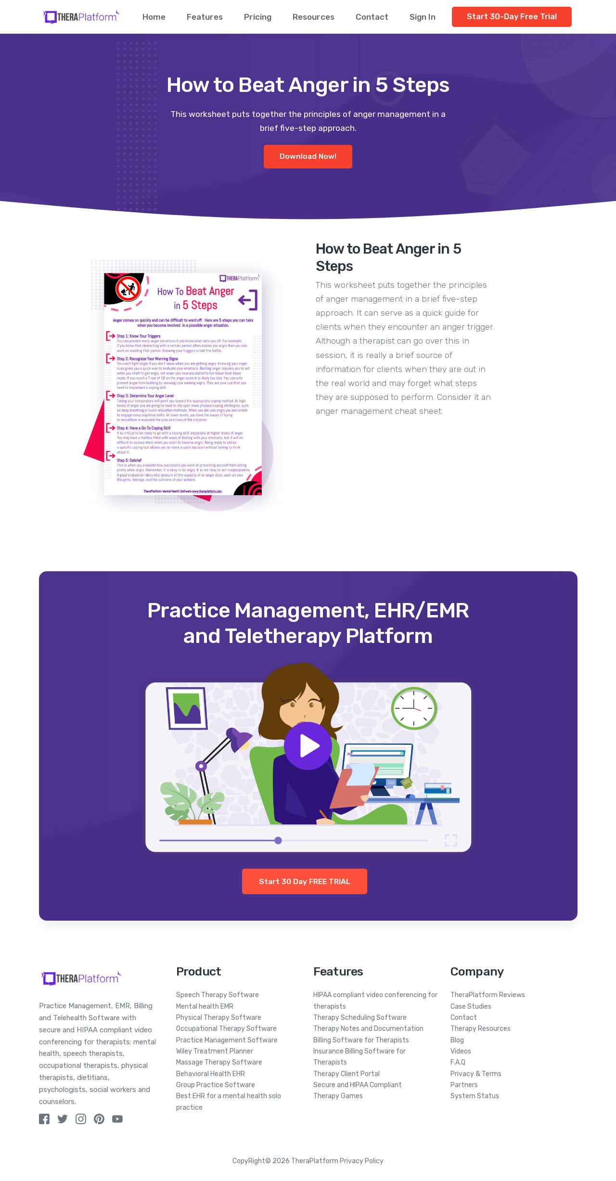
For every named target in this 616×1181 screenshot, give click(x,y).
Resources (313, 17)
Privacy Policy (362, 1161)
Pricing (257, 17)
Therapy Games (338, 1096)
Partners (464, 1085)
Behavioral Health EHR (210, 1074)
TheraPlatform (314, 1161)
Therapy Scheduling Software (360, 1018)
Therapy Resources (480, 1029)
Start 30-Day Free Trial (512, 16)
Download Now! (308, 156)
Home (154, 17)
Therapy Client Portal (346, 1074)
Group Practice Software (215, 1085)
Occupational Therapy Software (226, 1029)
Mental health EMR (204, 1006)
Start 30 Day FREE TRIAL (304, 881)
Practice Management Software (227, 1040)
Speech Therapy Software (217, 995)
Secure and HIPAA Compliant (357, 1085)
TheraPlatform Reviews (487, 995)
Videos (460, 1051)
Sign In (423, 17)
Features (205, 17)
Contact (372, 17)
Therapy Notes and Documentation (368, 1029)
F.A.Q (457, 1062)
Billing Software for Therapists (361, 1040)
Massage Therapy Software (219, 1062)
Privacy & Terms (475, 1074)
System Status (474, 1096)
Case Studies (470, 1006)
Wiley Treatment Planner (214, 1051)
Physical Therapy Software (218, 1018)
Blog (457, 1040)
